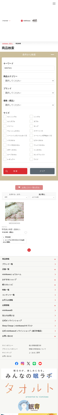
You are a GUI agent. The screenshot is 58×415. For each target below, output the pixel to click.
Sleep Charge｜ (17, 325)
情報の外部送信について (37, 349)
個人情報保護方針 (35, 345)
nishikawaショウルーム (11, 274)
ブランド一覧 (7, 264)
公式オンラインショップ (12, 321)
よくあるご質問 (34, 352)
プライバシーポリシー (10, 349)
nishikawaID (7, 310)
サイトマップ (6, 352)
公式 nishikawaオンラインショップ (22, 331)
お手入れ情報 (7, 300)
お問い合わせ (6, 356)
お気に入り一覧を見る (29, 187)
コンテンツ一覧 (8, 295)
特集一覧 (5, 290)
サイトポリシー (7, 345)
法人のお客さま (8, 315)
